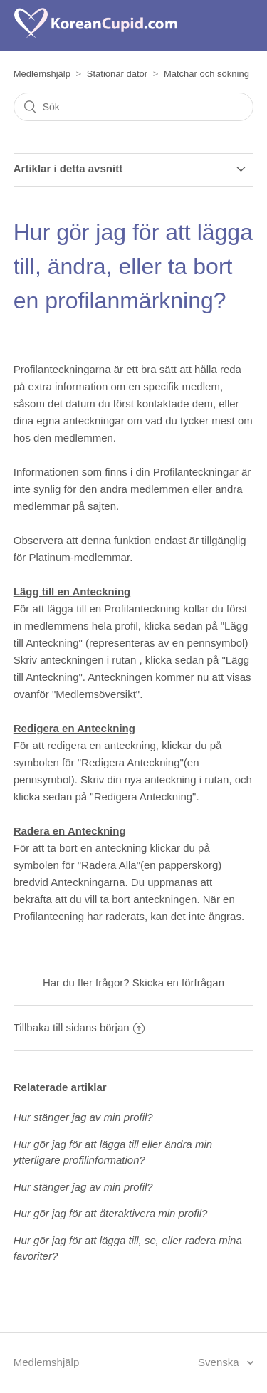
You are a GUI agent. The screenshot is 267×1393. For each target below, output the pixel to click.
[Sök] (134, 107)
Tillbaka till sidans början (79, 1027)
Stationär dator (117, 73)
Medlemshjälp (42, 73)
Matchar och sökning (206, 73)
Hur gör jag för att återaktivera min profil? (111, 1213)
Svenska (220, 1362)
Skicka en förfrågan (178, 982)
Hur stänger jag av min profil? (83, 1117)
